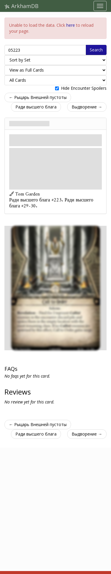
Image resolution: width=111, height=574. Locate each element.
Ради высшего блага (36, 107)
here (70, 25)
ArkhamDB (21, 6)
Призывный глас (29, 123)
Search (96, 50)
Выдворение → (87, 107)
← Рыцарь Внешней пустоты (38, 97)
